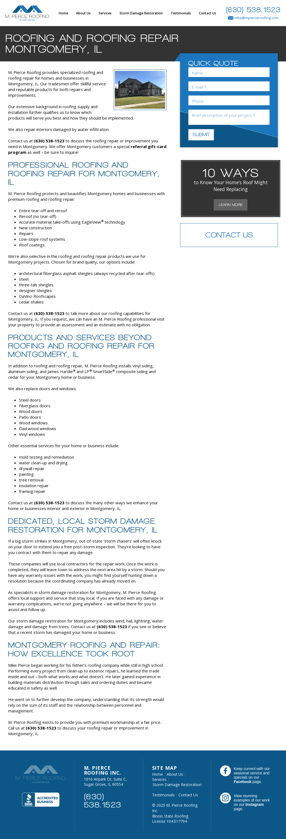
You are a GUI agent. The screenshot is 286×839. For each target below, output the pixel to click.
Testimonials (181, 13)
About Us (83, 13)
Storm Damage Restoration (141, 13)
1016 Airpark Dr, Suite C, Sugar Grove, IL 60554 (105, 782)
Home (63, 13)
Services (105, 13)
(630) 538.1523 (253, 10)
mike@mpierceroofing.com (253, 17)
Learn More (231, 205)
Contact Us (207, 13)
